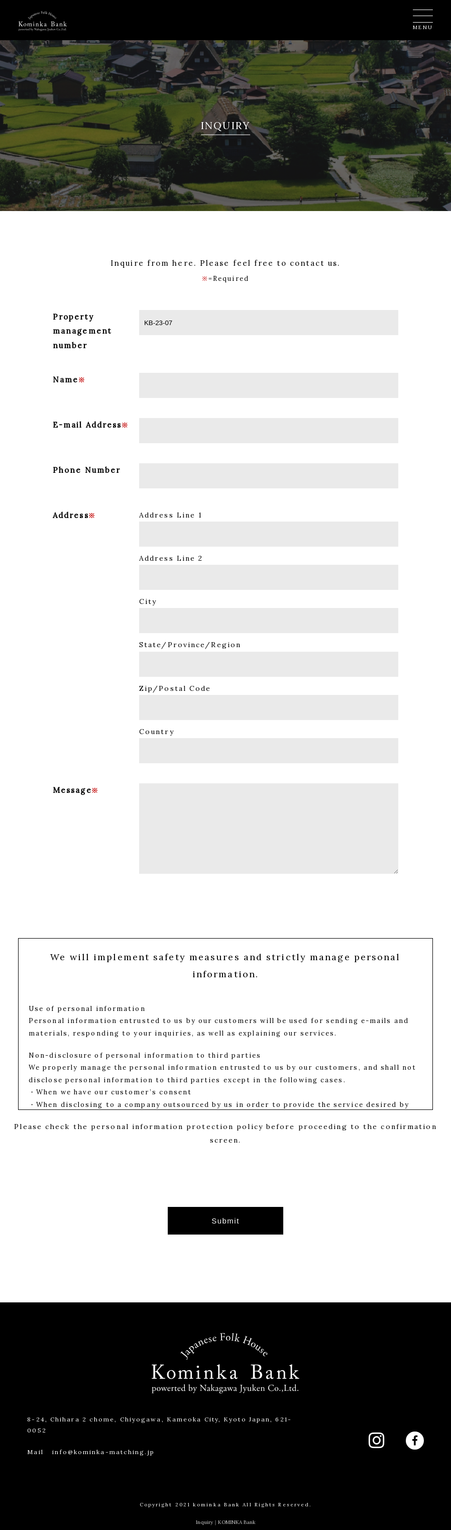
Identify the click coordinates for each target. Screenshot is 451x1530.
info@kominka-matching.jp (103, 1452)
